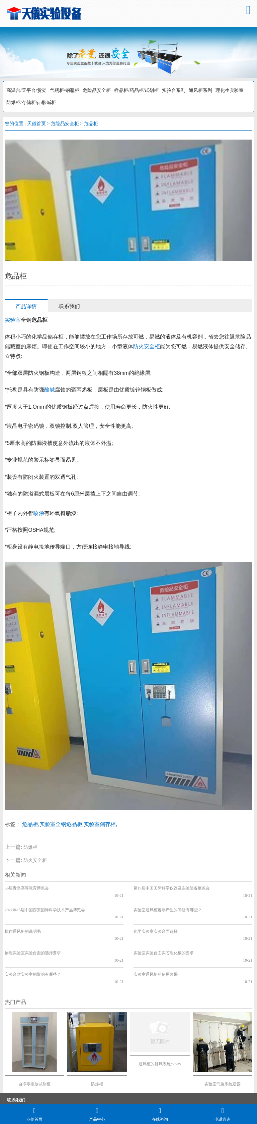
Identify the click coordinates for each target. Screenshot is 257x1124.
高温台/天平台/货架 (26, 90)
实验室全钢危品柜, (61, 824)
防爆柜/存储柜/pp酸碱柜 (31, 102)
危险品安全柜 (97, 90)
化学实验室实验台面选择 (156, 917)
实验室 (13, 320)
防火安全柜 (146, 346)
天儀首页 (36, 123)
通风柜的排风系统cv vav (160, 1027)
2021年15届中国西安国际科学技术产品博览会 (45, 902)
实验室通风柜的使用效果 (156, 945)
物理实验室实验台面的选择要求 (33, 931)
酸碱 (49, 390)
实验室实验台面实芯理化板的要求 (164, 931)
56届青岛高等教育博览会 (27, 888)
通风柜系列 (200, 90)
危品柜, (30, 824)
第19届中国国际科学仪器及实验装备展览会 (172, 888)
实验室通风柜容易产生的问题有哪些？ (168, 902)
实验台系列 (173, 90)
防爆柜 (30, 847)
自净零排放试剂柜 (34, 1047)
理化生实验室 (230, 90)
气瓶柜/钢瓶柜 (64, 90)
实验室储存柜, (100, 824)
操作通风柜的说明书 (23, 917)
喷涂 (38, 513)
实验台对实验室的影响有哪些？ (33, 945)
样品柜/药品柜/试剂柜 (136, 90)
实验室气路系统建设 (222, 1047)
